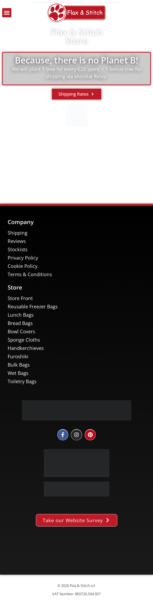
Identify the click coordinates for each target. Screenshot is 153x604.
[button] (6, 12)
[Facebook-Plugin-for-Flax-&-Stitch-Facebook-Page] (76, 554)
